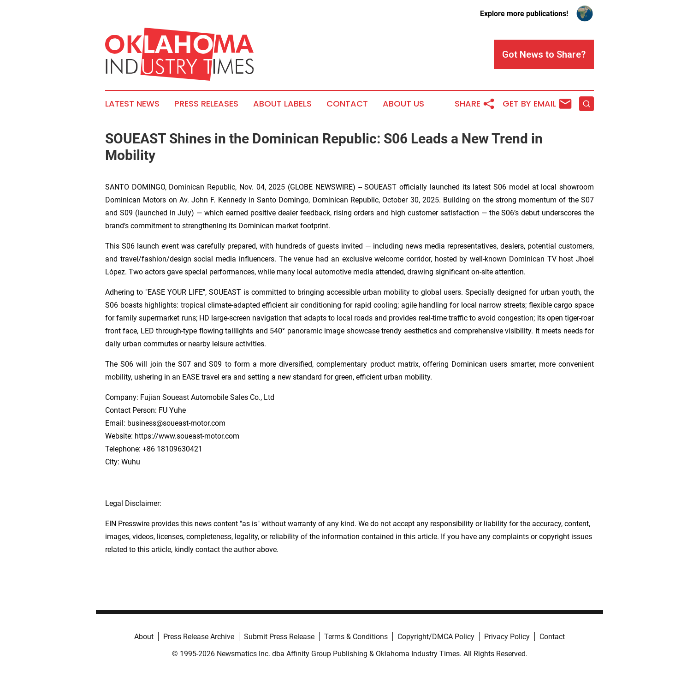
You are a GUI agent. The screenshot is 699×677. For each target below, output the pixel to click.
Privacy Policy (507, 636)
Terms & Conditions (356, 636)
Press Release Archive (198, 636)
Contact (347, 104)
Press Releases (206, 104)
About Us (403, 104)
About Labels (282, 104)
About (144, 636)
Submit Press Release (279, 636)
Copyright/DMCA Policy (435, 636)
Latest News (132, 104)
